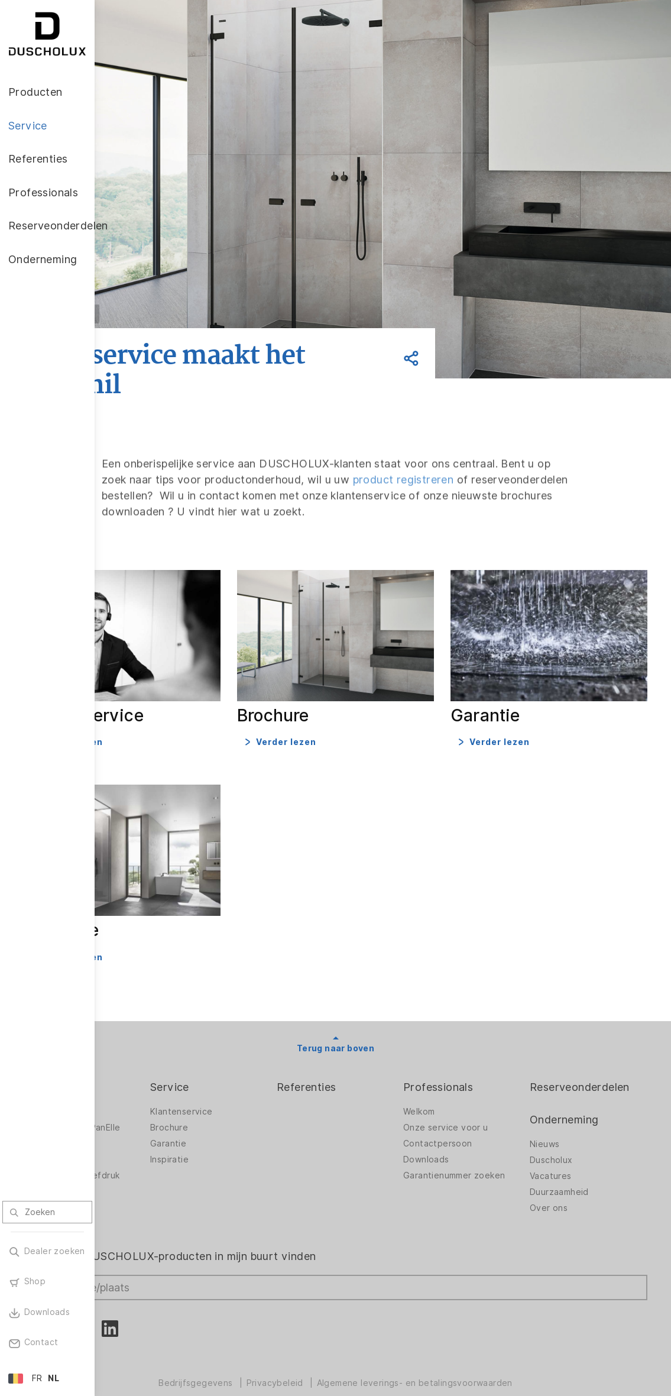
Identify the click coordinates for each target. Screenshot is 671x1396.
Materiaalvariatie (153, 1181)
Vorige (171, 314)
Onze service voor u (483, 1101)
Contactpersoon (475, 1117)
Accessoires (143, 1117)
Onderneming (583, 1093)
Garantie (244, 1117)
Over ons (567, 1182)
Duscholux (570, 1134)
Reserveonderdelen (599, 1061)
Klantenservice (257, 1085)
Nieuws (563, 1118)
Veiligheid (138, 1165)
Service (245, 1061)
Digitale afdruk (149, 1133)
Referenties (363, 1061)
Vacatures (570, 1150)
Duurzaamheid (578, 1166)
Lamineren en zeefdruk (166, 1149)
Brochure (245, 1101)
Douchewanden (150, 1085)
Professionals (476, 1061)
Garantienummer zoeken (475, 1153)
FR (37, 1378)
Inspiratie (245, 1133)
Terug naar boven (383, 1022)
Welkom (456, 1085)
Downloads (464, 1133)
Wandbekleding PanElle (166, 1101)
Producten (145, 1061)
